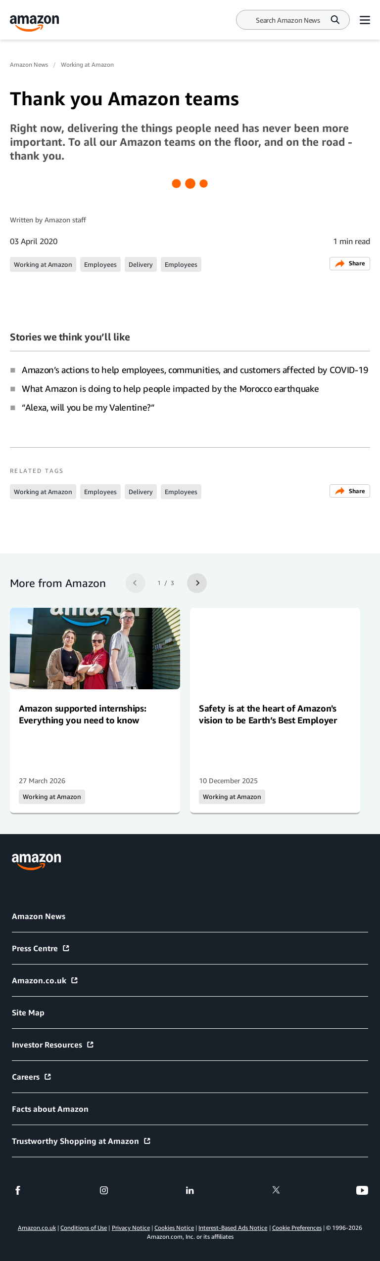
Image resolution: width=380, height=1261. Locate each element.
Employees (100, 264)
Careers (32, 1077)
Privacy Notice (131, 1227)
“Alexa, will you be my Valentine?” (88, 407)
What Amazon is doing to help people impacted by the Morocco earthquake (170, 388)
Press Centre (41, 948)
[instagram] (104, 1190)
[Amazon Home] (34, 23)
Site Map (28, 1012)
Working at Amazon (87, 64)
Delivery (141, 264)
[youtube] (362, 1190)
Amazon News (29, 64)
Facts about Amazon (50, 1109)
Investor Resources (53, 1045)
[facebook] (18, 1190)
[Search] (288, 20)
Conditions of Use (83, 1227)
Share (350, 263)
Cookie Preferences (297, 1227)
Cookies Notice (174, 1227)
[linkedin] (190, 1190)
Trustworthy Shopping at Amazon (81, 1141)
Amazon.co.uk (45, 980)
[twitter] (276, 1190)
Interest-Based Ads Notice (232, 1227)
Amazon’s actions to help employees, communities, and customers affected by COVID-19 (195, 369)
